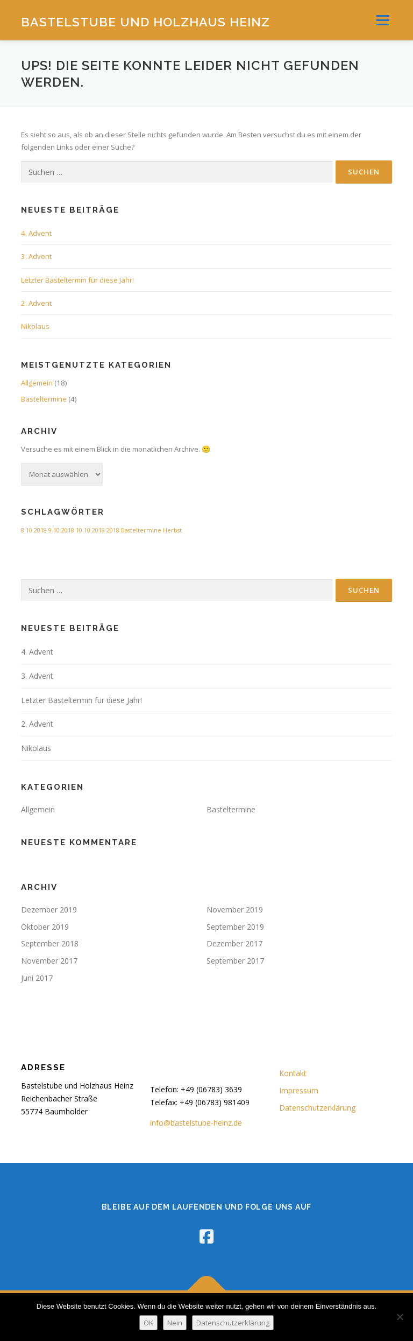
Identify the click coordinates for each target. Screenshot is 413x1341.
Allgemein (37, 383)
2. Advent (36, 303)
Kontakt (293, 1073)
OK (148, 1323)
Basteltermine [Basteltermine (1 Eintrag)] (141, 530)
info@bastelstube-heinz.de (196, 1123)
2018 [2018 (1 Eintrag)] (112, 530)
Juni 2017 (37, 978)
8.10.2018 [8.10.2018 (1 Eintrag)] (34, 530)
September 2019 (235, 927)
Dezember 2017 (234, 943)
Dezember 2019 (49, 909)
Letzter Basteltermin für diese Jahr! (77, 280)
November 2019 (234, 909)
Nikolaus (35, 326)
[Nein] (399, 1316)
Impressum (298, 1090)
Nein (174, 1323)
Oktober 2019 (45, 927)
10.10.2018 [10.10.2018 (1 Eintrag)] (90, 530)
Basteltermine (44, 399)
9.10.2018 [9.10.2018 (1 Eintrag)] (61, 530)
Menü (382, 20)
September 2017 (235, 961)
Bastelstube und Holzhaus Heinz (145, 21)
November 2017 (49, 961)
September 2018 (50, 943)
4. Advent (36, 233)
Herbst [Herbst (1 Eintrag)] (172, 530)
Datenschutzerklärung (317, 1108)
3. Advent (36, 256)
